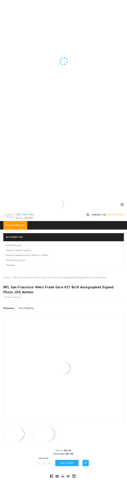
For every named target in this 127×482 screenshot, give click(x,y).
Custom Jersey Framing (18, 250)
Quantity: (44, 458)
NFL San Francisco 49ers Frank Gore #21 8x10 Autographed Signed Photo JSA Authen (60, 277)
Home (6, 277)
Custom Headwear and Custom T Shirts (27, 255)
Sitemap (10, 265)
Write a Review (13, 297)
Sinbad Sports (13, 245)
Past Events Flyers (15, 260)
